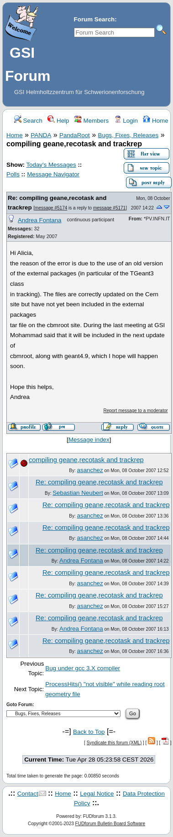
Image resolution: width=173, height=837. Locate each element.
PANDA (41, 135)
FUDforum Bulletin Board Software (110, 823)
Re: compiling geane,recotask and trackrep (99, 482)
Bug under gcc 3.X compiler (82, 668)
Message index (89, 439)
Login (126, 120)
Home (155, 120)
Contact (27, 793)
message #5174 (51, 207)
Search (28, 120)
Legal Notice (97, 793)
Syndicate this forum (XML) (114, 742)
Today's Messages (51, 164)
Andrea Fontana (40, 220)
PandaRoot (74, 135)
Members (91, 120)
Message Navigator (53, 174)
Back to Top (89, 731)
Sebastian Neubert (77, 492)
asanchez (90, 470)
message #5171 (109, 207)
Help (58, 120)
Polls (13, 174)
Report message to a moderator (135, 410)
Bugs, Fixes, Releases (128, 135)
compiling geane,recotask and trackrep (86, 459)
